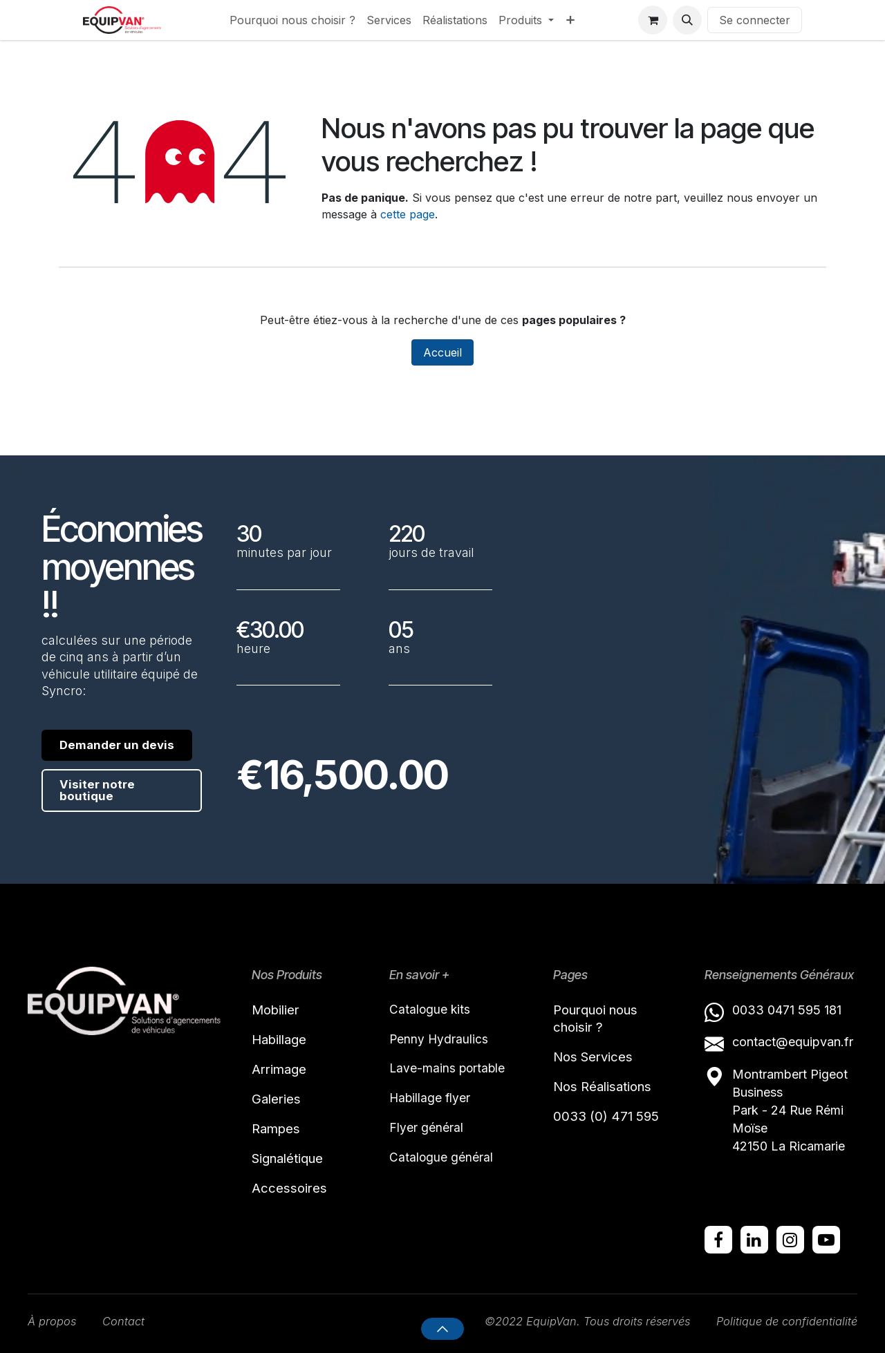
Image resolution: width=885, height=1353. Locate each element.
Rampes (278, 1132)
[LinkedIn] (754, 1238)
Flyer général (426, 1130)
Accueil (442, 352)
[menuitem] (292, 20)
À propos (54, 1321)
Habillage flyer (430, 1099)
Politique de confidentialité (781, 1321)
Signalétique (292, 1163)
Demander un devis (104, 752)
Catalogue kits (430, 1008)
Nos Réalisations (606, 1089)
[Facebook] (718, 1238)
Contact (129, 1321)
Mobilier (278, 1008)
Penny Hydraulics (439, 1038)
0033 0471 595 (778, 1008)
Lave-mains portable (448, 1069)
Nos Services (596, 1058)
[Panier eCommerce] (652, 20)
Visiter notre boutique (101, 807)
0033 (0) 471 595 (611, 1120)
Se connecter (754, 20)
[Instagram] (790, 1238)
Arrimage (281, 1070)
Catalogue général (441, 1160)
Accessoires (291, 1194)
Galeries (278, 1101)
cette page (407, 214)
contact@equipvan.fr (792, 1040)
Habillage (282, 1039)
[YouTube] (826, 1238)
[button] (687, 20)
